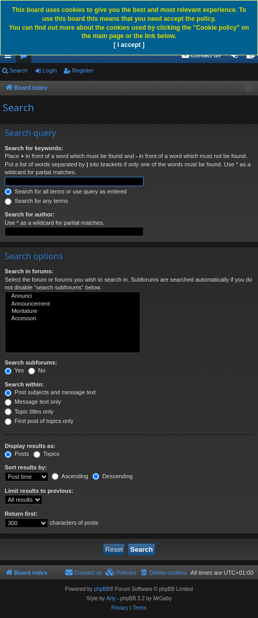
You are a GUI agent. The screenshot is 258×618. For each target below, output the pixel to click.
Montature (72, 311)
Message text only (33, 401)
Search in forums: (29, 271)
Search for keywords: (34, 148)
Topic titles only (29, 411)
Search (18, 70)
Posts (17, 454)
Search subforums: (31, 362)
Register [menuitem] (252, 57)
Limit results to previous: (39, 491)
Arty (111, 598)
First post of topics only (39, 421)
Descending (112, 476)
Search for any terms (36, 201)
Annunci (72, 296)
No (36, 370)
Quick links (10, 57)
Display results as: (30, 446)
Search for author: (29, 214)
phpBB (102, 589)
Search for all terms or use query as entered (66, 191)
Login (50, 70)
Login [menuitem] (236, 57)
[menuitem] (201, 55)
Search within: (24, 384)
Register (82, 70)
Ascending (70, 476)
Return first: (21, 514)
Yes (14, 370)
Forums (25, 57)
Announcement (72, 304)
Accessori (72, 318)
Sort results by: (26, 467)
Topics (46, 454)
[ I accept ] (128, 45)
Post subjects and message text (50, 392)
